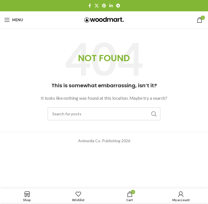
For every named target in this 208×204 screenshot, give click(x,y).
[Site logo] (104, 19)
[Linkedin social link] (111, 6)
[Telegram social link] (118, 6)
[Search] (104, 113)
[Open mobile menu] (13, 20)
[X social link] (96, 6)
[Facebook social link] (89, 6)
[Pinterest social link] (104, 6)
